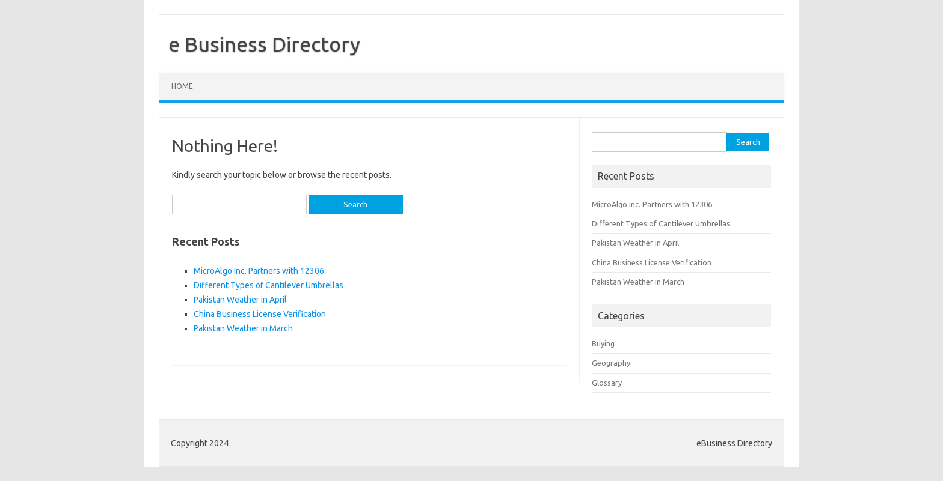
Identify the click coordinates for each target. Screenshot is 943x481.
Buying (603, 343)
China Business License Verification (260, 314)
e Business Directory (264, 43)
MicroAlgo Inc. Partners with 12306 (259, 271)
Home (182, 86)
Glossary (607, 382)
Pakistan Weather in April (240, 299)
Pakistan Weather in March (243, 328)
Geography (611, 362)
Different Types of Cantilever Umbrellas (268, 285)
